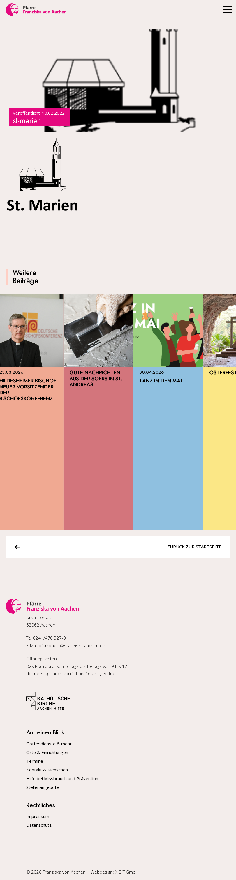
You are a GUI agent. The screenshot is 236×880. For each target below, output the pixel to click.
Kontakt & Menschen (47, 770)
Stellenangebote (42, 787)
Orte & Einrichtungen (47, 752)
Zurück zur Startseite (194, 546)
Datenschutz (39, 825)
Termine (34, 761)
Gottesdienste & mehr (49, 743)
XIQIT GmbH (126, 872)
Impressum (37, 816)
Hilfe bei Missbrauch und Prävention (62, 778)
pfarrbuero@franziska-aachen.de (72, 645)
